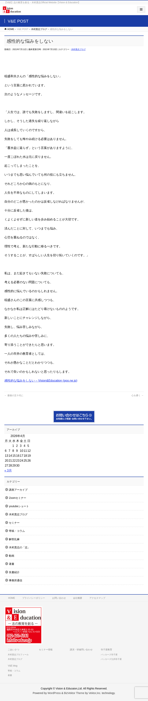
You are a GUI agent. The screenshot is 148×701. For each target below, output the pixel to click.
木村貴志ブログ (78, 49)
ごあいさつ (13, 649)
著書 (11, 564)
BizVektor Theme (74, 693)
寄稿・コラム (17, 531)
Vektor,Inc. (95, 693)
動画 (11, 555)
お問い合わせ (59, 598)
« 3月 (8, 470)
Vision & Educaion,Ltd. (69, 688)
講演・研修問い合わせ (81, 649)
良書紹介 (14, 572)
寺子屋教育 (106, 649)
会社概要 (77, 598)
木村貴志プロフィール (18, 654)
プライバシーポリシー (33, 598)
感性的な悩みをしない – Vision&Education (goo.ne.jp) (40, 380)
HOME (11, 598)
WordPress (54, 693)
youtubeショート (19, 506)
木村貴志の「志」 (19, 547)
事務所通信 (15, 580)
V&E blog (12, 665)
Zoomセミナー (17, 498)
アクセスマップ (97, 598)
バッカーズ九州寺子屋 (111, 659)
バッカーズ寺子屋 (109, 654)
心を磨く (137, 395)
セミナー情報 (46, 649)
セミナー (14, 522)
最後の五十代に (13, 395)
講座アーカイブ (18, 489)
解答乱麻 (14, 539)
